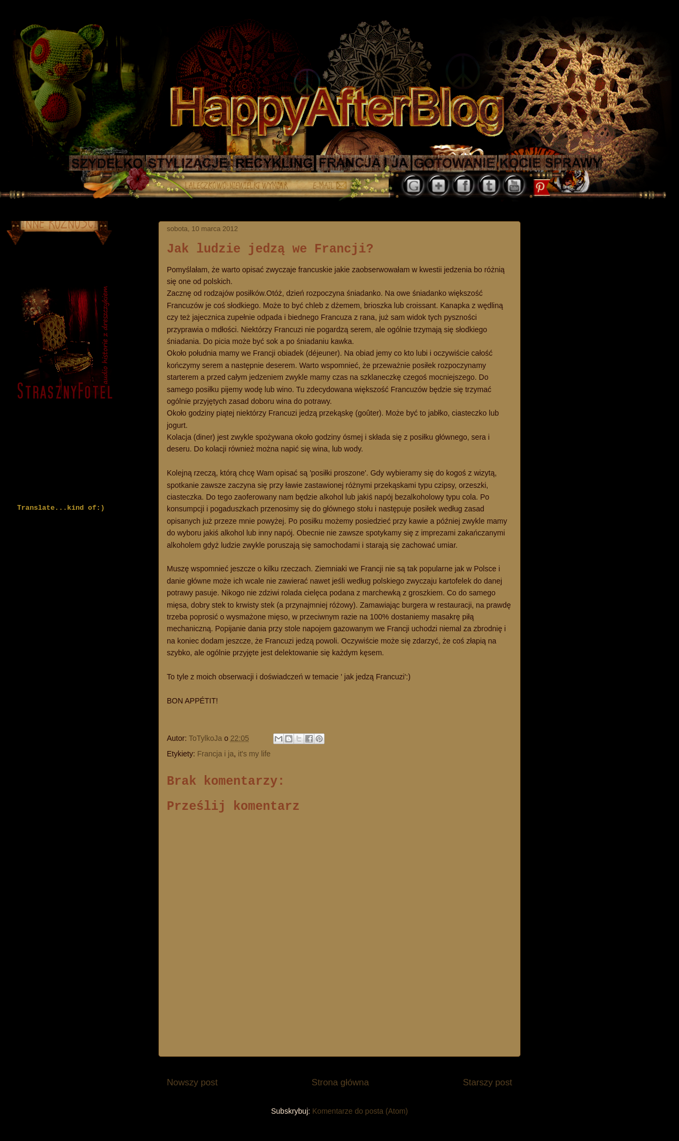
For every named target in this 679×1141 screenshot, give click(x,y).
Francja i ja (215, 753)
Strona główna (340, 1082)
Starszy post (487, 1082)
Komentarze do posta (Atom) (360, 1111)
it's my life (254, 753)
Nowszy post (192, 1082)
